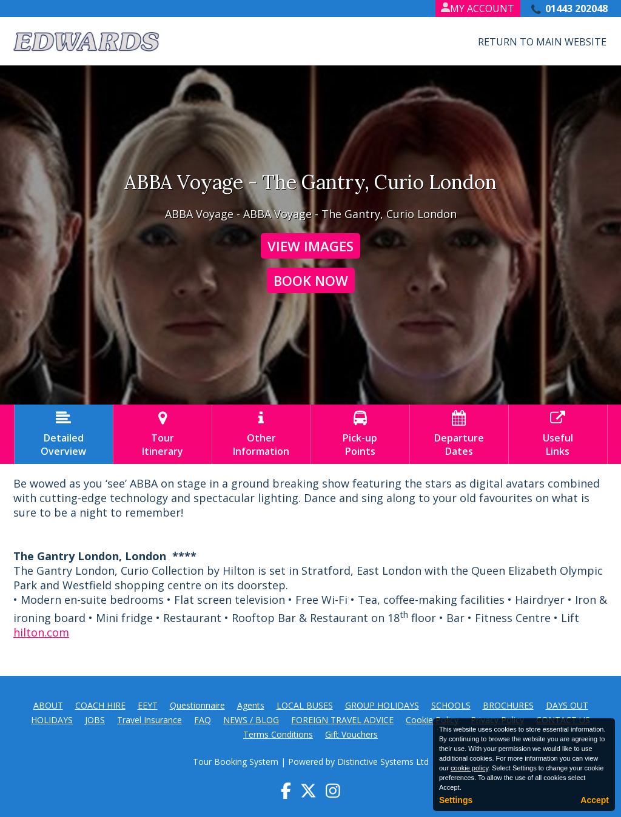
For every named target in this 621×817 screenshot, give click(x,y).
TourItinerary (162, 434)
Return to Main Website (542, 41)
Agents (250, 705)
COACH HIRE (100, 705)
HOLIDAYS (52, 720)
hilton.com (41, 632)
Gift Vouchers (351, 734)
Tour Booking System (235, 761)
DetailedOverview (64, 434)
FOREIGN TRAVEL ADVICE (342, 720)
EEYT (148, 705)
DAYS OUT (567, 705)
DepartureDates (459, 434)
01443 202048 (576, 8)
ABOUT (48, 705)
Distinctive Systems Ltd (383, 761)
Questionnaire (197, 705)
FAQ (202, 720)
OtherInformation (261, 434)
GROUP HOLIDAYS (382, 705)
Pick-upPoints (360, 434)
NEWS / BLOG (251, 720)
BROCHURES (508, 705)
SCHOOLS (451, 705)
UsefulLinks (558, 434)
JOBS (95, 720)
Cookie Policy (432, 720)
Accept (594, 800)
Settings (455, 800)
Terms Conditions (278, 734)
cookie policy (469, 768)
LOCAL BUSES (305, 705)
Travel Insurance (149, 720)
